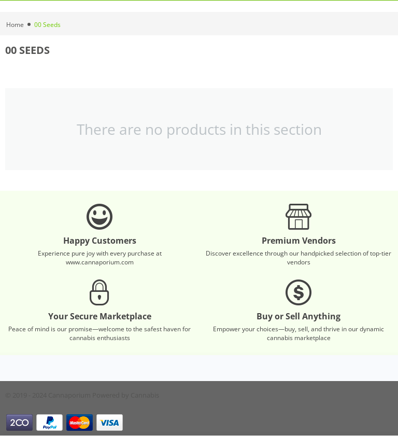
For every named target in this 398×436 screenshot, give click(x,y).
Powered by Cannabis (125, 395)
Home (15, 24)
